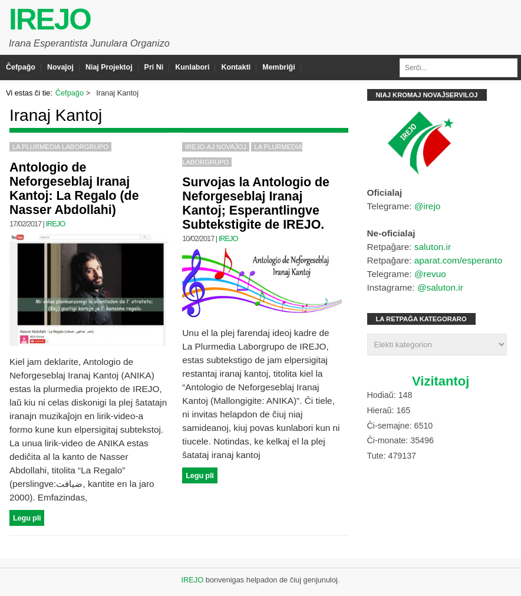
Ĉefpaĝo (20, 67)
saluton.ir (432, 247)
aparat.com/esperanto (458, 260)
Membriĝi (278, 67)
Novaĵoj (60, 67)
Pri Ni (154, 67)
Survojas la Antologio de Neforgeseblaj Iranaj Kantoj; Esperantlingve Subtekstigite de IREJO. (255, 203)
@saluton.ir (440, 287)
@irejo (427, 206)
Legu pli (27, 517)
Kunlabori (192, 67)
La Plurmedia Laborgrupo (60, 146)
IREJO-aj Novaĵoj (215, 146)
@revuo (430, 274)
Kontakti (235, 67)
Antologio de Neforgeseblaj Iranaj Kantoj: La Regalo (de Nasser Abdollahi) (74, 188)
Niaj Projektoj (109, 67)
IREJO (50, 19)
